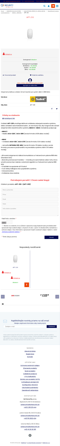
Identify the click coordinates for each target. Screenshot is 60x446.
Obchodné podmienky (30, 388)
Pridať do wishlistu (36, 75)
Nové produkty (30, 371)
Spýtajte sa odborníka (30, 85)
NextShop (23, 443)
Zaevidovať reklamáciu (30, 390)
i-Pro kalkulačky (30, 376)
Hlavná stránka (30, 351)
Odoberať (52, 326)
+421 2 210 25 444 (29, 1)
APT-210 (15, 267)
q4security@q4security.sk (13, 1)
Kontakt (30, 357)
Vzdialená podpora (30, 374)
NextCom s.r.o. (46, 443)
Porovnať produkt (9, 75)
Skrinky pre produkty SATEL (30, 379)
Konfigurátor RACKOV (30, 385)
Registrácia (30, 354)
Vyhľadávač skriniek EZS (30, 382)
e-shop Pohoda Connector (34, 443)
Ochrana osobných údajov (30, 365)
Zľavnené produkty (30, 368)
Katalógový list (9, 118)
